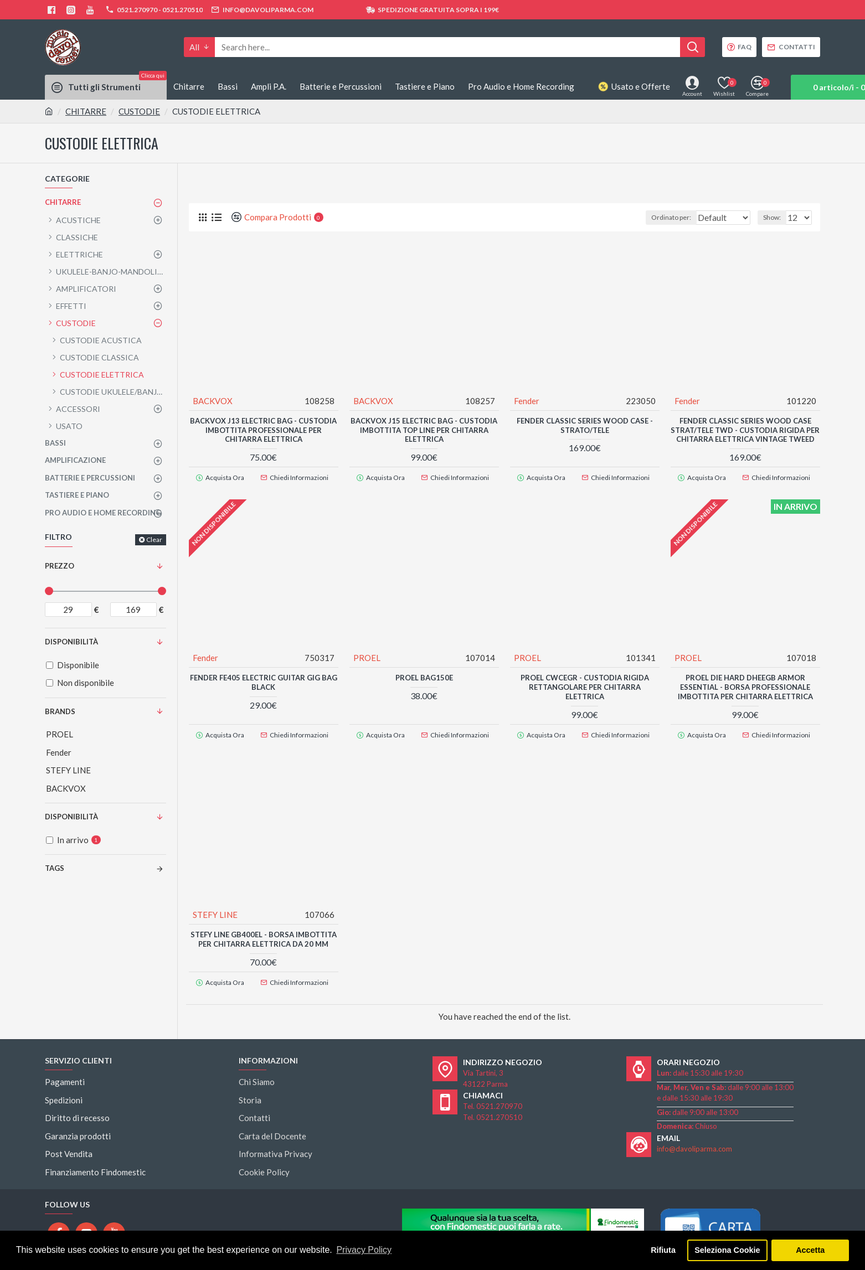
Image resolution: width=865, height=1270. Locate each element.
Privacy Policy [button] (364, 1249)
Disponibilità (71, 816)
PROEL (367, 661)
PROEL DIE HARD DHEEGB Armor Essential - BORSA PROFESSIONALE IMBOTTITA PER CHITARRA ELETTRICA (745, 690)
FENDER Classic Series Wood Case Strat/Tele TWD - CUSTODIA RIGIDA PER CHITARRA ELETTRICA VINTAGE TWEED (745, 434)
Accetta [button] (810, 1250)
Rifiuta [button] (663, 1250)
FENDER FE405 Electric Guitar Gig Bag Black (263, 686)
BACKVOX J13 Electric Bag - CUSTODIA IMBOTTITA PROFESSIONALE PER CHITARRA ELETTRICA (263, 429)
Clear (154, 539)
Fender (527, 400)
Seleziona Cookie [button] (727, 1250)
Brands (60, 711)
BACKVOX (213, 400)
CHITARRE (85, 111)
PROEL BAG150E (424, 681)
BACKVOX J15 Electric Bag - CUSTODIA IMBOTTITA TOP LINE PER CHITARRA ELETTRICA (424, 429)
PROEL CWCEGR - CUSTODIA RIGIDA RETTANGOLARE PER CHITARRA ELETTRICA (585, 690)
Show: (775, 217)
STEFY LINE (215, 912)
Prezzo (59, 565)
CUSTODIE (139, 111)
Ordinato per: (655, 217)
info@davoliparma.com (694, 1141)
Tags (54, 868)
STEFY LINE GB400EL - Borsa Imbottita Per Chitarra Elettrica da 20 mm (263, 937)
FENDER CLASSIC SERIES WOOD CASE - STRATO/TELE (585, 425)
